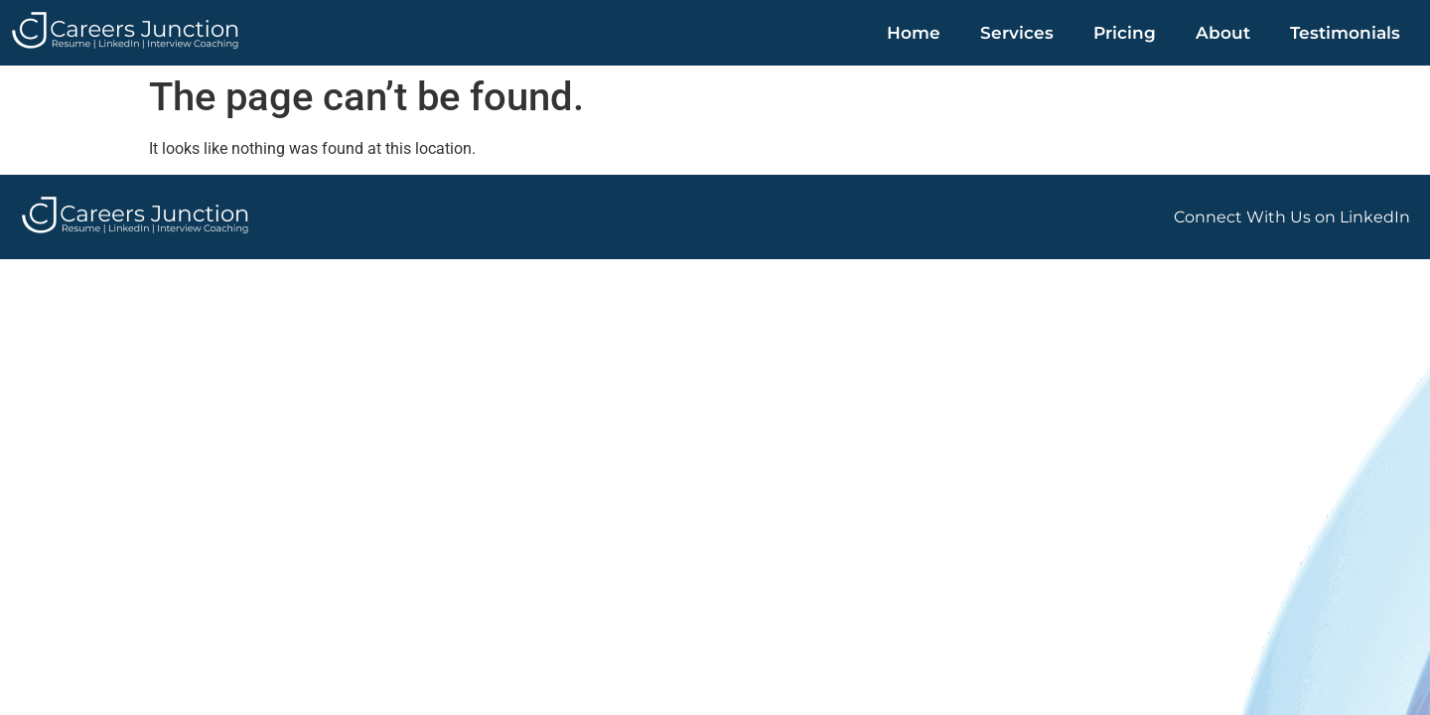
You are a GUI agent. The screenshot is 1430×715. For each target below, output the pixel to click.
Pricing (1124, 33)
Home (913, 33)
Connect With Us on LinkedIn (1292, 217)
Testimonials (1345, 33)
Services (1017, 33)
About (1223, 33)
